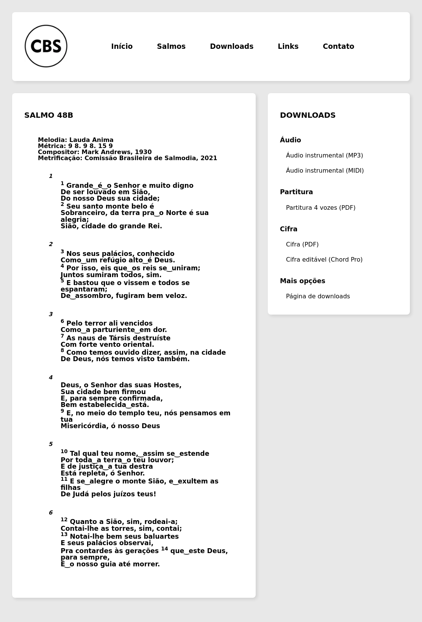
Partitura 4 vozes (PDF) (321, 207)
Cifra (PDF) (302, 244)
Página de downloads (318, 296)
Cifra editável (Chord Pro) (324, 259)
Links (288, 46)
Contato (338, 46)
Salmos (171, 46)
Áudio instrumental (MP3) (324, 155)
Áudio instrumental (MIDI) (325, 170)
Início (122, 46)
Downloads (231, 46)
